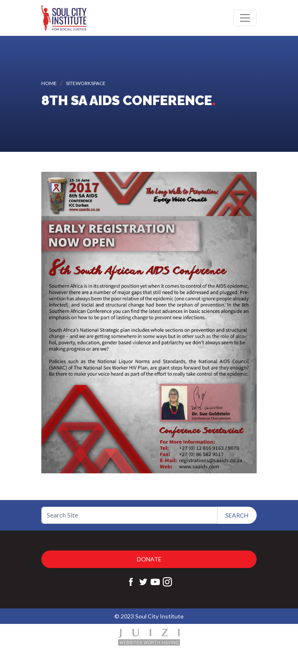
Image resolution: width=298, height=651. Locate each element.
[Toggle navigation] (245, 18)
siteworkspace (86, 83)
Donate (149, 559)
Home (49, 83)
